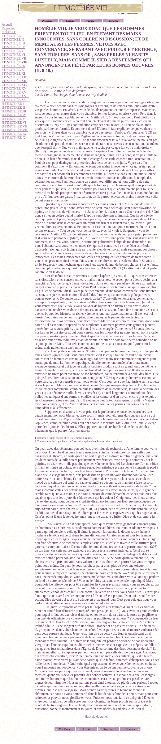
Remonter (8, 28)
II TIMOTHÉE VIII (15, 130)
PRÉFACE (9, 32)
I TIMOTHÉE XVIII (16, 100)
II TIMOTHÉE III (14, 111)
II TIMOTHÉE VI (14, 122)
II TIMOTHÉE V (13, 119)
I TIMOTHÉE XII (14, 77)
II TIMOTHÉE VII (14, 126)
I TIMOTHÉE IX (13, 66)
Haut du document (97, 716)
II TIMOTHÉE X (13, 137)
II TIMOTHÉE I (13, 103)
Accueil (7, 24)
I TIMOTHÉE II (13, 39)
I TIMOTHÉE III (13, 43)
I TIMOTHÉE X (13, 69)
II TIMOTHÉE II (13, 107)
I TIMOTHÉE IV (13, 47)
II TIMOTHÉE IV (14, 115)
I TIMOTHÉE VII (14, 58)
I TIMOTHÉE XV (14, 88)
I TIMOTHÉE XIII (14, 81)
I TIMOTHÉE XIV (14, 85)
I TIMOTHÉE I (12, 36)
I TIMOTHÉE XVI (14, 92)
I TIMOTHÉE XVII (15, 96)
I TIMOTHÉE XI (13, 73)
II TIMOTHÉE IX (14, 134)
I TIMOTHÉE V (13, 51)
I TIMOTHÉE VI (13, 54)
